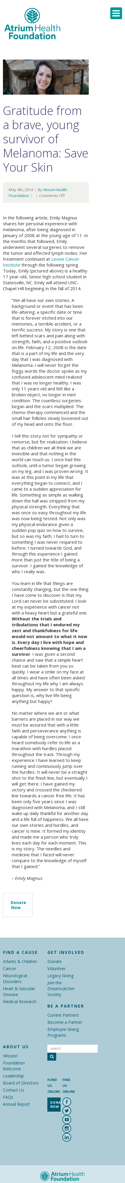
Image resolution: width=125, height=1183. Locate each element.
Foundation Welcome (14, 1066)
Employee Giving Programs (63, 1032)
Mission (10, 1056)
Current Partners (63, 1015)
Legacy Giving (60, 975)
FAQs (8, 1097)
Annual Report (16, 1104)
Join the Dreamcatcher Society (61, 988)
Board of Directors (21, 1083)
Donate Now (18, 905)
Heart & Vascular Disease (19, 991)
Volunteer (56, 968)
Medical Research (19, 1001)
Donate (54, 961)
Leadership (13, 1076)
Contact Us (13, 1090)
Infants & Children (20, 961)
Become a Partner (64, 1022)
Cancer (9, 968)
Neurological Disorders (15, 978)
